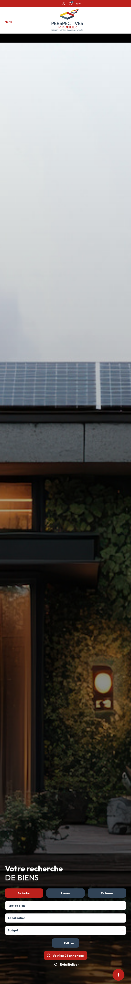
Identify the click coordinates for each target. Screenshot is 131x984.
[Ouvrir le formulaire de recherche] (65, 944)
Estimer (107, 894)
